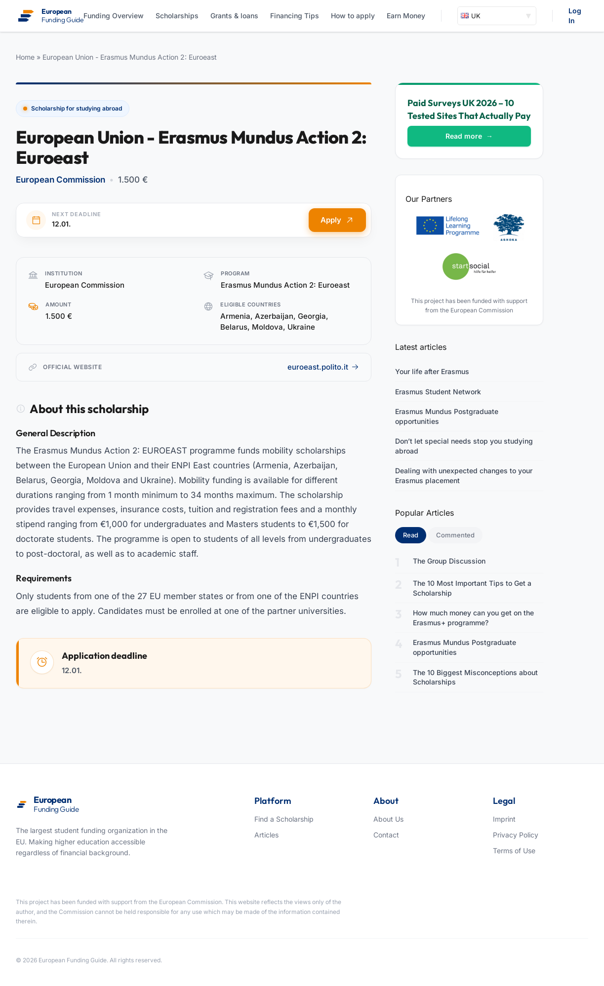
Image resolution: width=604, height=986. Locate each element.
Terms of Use (514, 850)
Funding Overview (113, 15)
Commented (455, 535)
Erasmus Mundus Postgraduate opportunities (446, 416)
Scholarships (177, 15)
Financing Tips (294, 15)
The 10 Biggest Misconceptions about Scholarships (475, 677)
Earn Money (406, 15)
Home (25, 57)
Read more (469, 136)
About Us (388, 819)
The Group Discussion (449, 561)
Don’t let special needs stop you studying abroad (464, 446)
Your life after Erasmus (432, 371)
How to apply (353, 15)
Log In (574, 15)
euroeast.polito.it (323, 367)
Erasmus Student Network (438, 391)
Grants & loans (234, 15)
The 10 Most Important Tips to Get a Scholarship (472, 588)
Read (414, 534)
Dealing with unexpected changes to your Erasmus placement (463, 475)
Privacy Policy (515, 835)
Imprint (504, 819)
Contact (386, 835)
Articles (266, 835)
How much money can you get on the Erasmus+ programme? (473, 617)
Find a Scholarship (284, 819)
